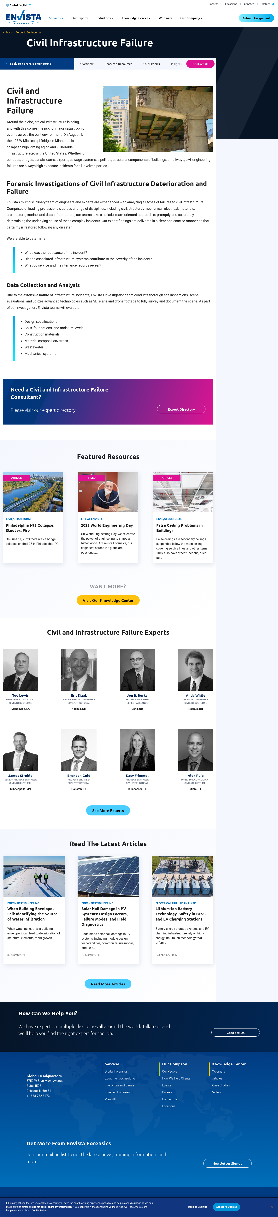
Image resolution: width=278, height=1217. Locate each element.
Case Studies (221, 1085)
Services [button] (55, 18)
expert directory (58, 410)
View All (110, 1099)
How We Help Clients (176, 1078)
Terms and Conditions (87, 1206)
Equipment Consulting (120, 1078)
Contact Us (200, 64)
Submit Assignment (256, 18)
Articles (217, 1078)
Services (112, 1063)
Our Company (174, 1063)
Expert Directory (181, 409)
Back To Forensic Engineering (30, 63)
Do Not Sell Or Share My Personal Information (135, 1206)
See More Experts (108, 810)
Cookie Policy (59, 1206)
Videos (217, 1092)
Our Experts (79, 18)
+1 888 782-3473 (38, 1096)
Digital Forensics (116, 1071)
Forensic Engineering (23, 903)
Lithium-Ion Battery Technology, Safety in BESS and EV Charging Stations (181, 913)
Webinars (165, 18)
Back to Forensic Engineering (24, 32)
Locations (231, 4)
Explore (267, 4)
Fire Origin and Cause (119, 1085)
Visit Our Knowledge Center (108, 600)
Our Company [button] (190, 18)
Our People (169, 1071)
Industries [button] (104, 18)
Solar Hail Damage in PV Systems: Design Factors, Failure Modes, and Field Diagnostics (104, 916)
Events (166, 1085)
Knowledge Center (229, 1063)
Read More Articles (108, 983)
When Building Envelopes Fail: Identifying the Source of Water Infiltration (32, 913)
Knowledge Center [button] (134, 18)
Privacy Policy (35, 1206)
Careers (213, 4)
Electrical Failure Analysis (176, 903)
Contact (249, 4)
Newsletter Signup (227, 1163)
